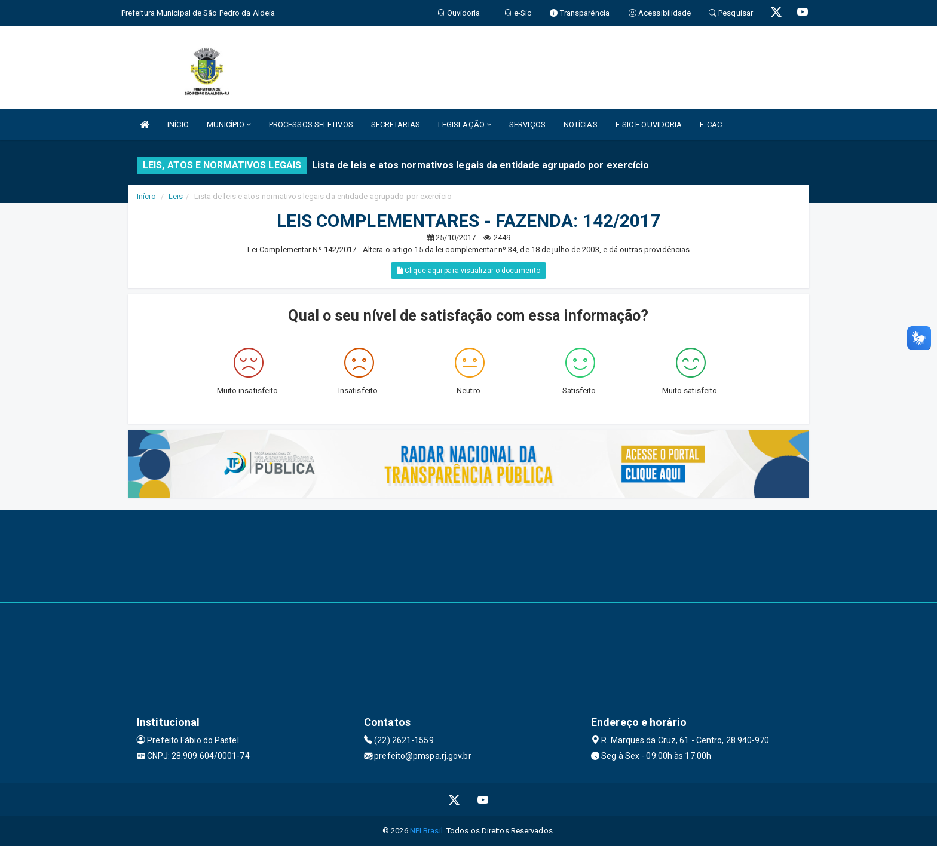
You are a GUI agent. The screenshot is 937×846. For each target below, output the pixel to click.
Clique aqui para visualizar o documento (468, 270)
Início (146, 196)
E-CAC (711, 124)
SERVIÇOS (527, 124)
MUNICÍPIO (229, 124)
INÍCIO (178, 124)
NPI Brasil (426, 830)
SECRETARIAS (395, 124)
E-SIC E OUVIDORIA (649, 124)
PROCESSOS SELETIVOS (311, 124)
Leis (176, 196)
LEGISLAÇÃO (464, 124)
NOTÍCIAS (581, 124)
